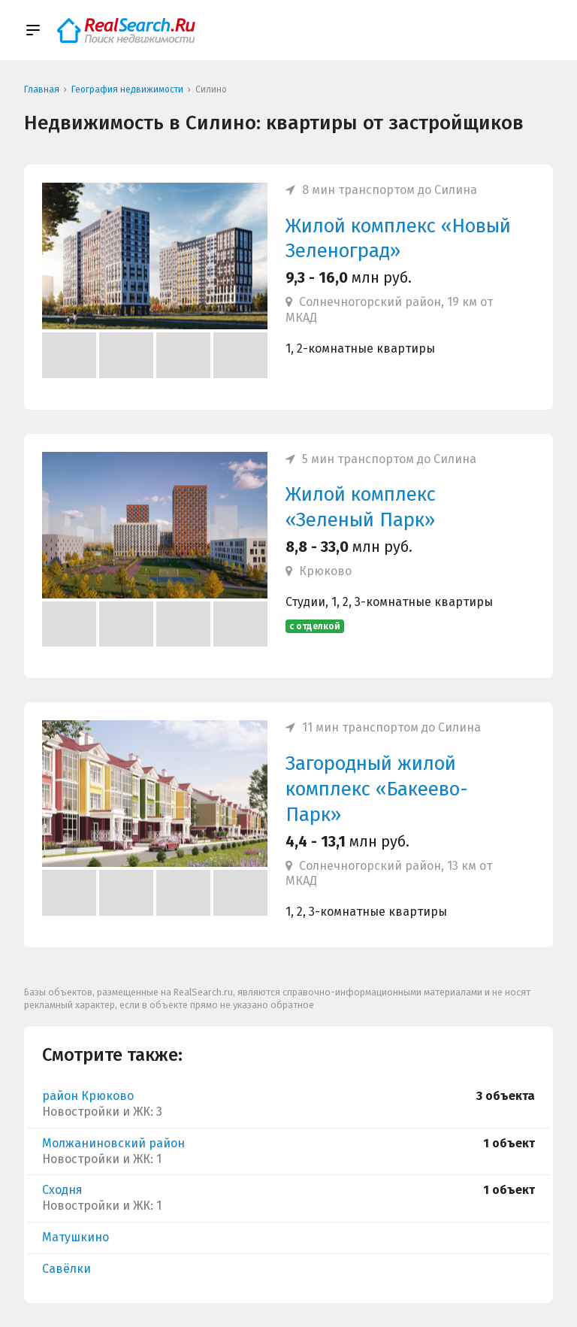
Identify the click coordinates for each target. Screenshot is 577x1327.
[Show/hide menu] (33, 30)
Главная (41, 89)
